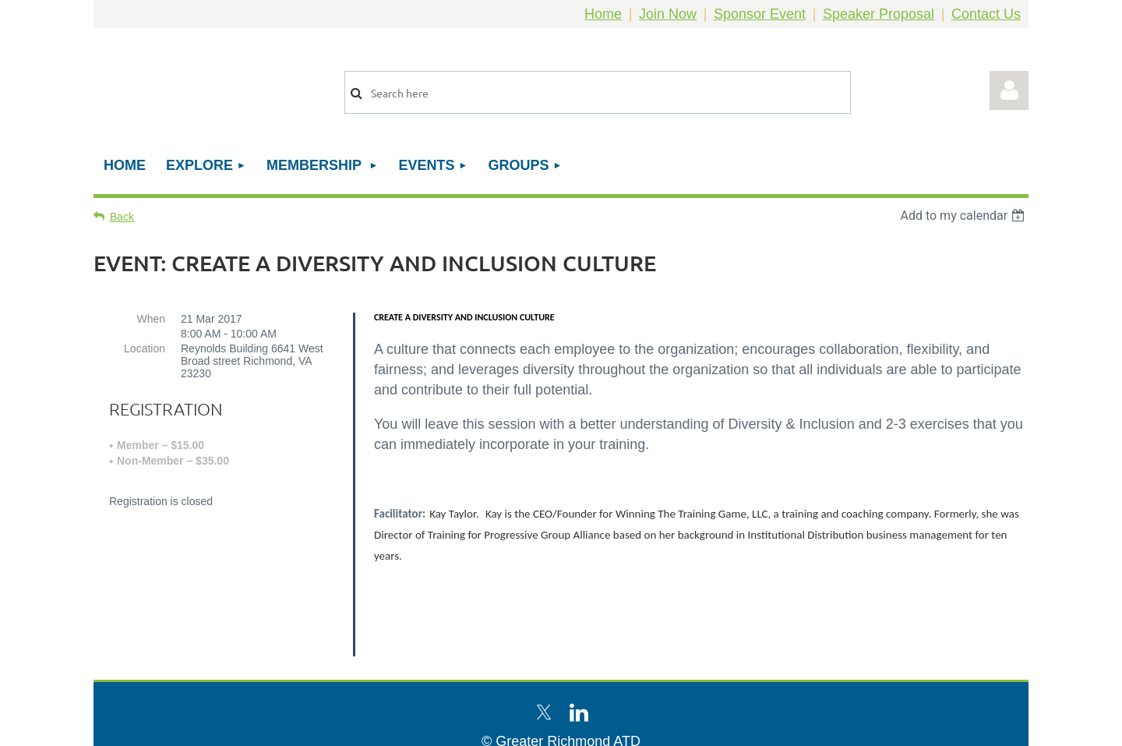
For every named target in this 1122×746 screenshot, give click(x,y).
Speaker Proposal (878, 14)
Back (122, 216)
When (150, 319)
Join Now (668, 14)
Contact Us (986, 14)
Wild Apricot (851, 726)
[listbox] (964, 215)
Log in (1009, 90)
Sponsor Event (760, 14)
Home (603, 14)
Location (144, 348)
